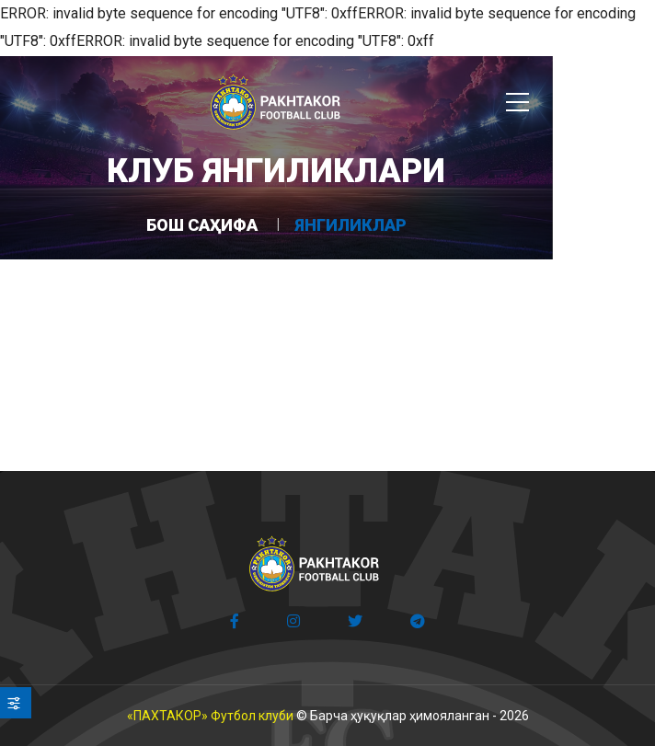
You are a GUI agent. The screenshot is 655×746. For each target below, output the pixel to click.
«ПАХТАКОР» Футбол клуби (210, 715)
